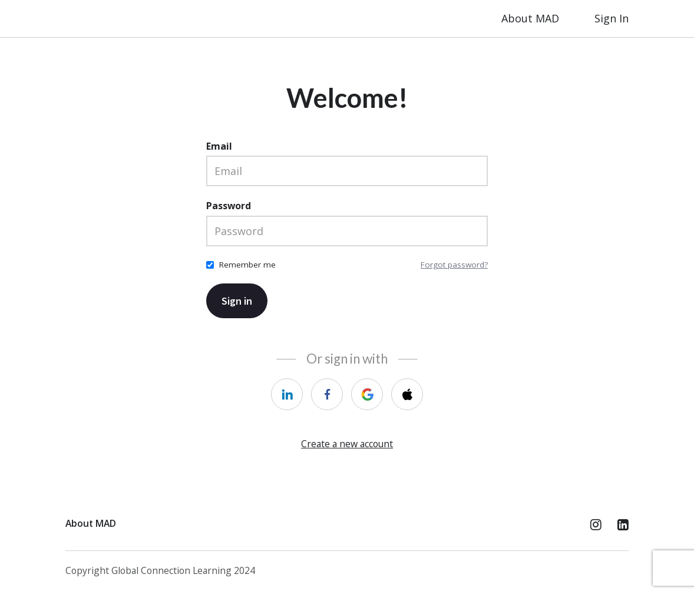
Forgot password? (454, 264)
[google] (367, 394)
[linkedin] (287, 394)
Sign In (611, 18)
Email (219, 146)
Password (228, 205)
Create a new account (347, 443)
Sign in (237, 301)
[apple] (407, 394)
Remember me (247, 264)
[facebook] (327, 394)
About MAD (530, 18)
